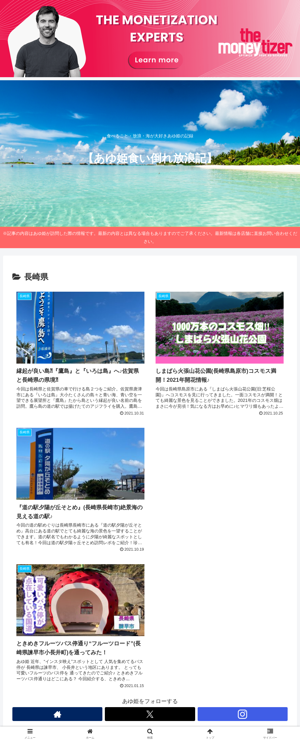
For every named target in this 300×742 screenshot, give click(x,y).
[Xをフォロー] (150, 714)
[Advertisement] (219, 467)
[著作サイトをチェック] (57, 714)
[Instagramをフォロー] (243, 714)
